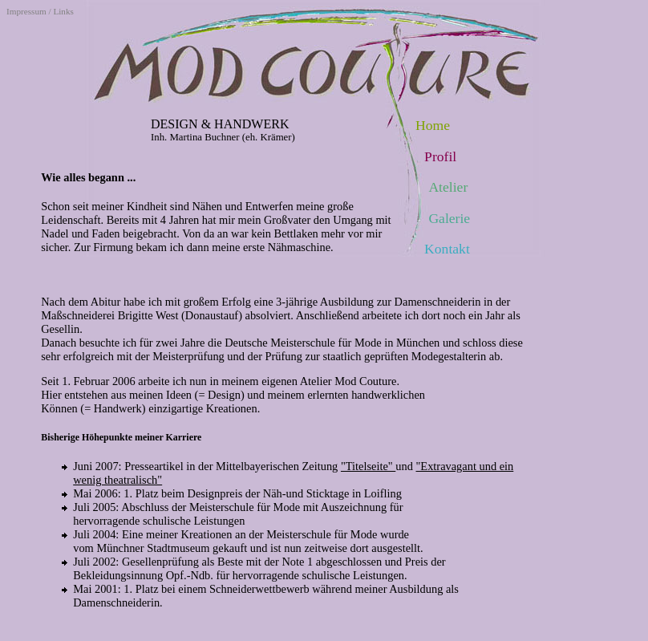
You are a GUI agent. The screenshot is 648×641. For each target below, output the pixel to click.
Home (432, 125)
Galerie (449, 218)
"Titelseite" (368, 466)
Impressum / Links (40, 11)
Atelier (448, 187)
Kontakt (447, 249)
